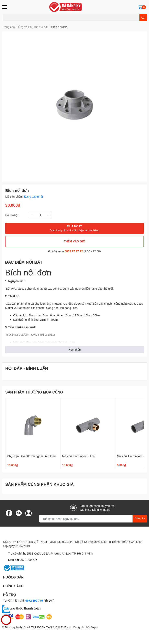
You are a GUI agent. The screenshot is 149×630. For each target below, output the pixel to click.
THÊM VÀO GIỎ (74, 241)
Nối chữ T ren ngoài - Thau (79, 456)
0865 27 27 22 (74, 251)
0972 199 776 (28, 559)
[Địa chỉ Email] (93, 518)
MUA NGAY (74, 228)
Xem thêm (75, 349)
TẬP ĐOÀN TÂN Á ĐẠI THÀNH (51, 627)
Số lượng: (11, 215)
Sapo (94, 627)
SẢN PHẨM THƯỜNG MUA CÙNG (34, 392)
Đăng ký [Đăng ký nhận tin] (140, 518)
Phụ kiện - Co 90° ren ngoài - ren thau (31, 456)
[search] (143, 17)
